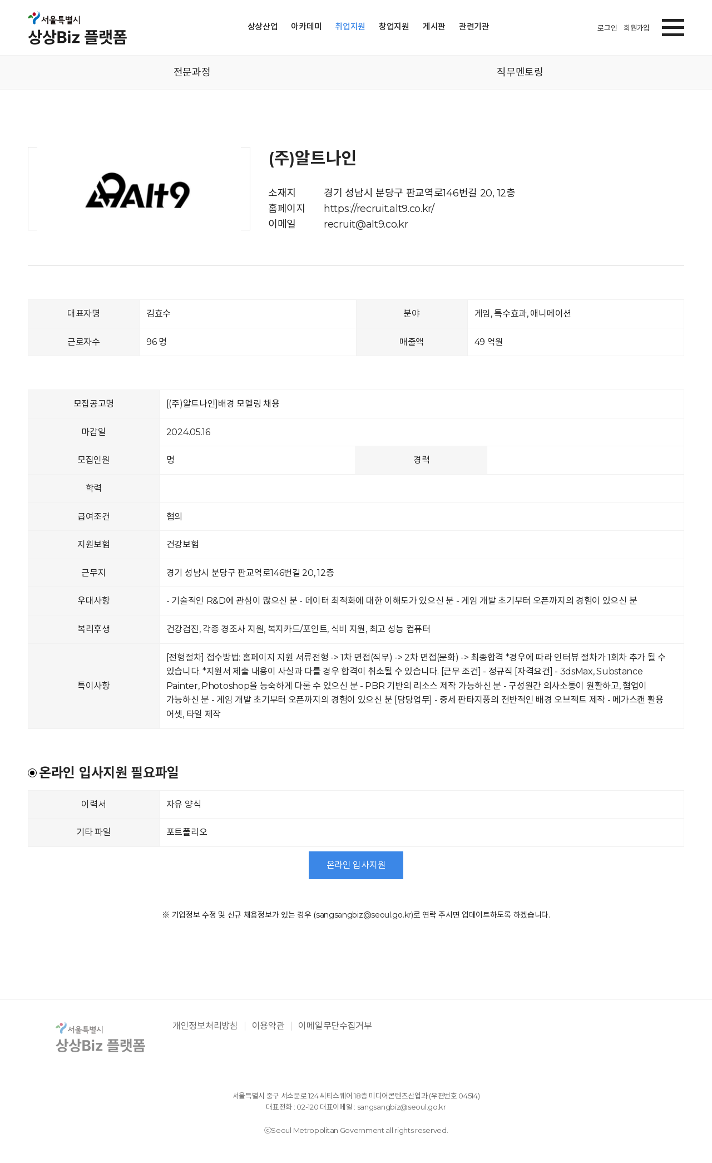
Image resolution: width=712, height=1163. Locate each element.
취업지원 (350, 26)
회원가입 (637, 27)
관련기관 (474, 26)
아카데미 (306, 26)
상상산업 (263, 26)
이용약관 (268, 1026)
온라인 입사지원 (356, 865)
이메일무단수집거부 (335, 1026)
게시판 (434, 26)
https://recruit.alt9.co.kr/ (379, 209)
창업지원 (394, 26)
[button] (673, 25)
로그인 (607, 27)
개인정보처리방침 (205, 1026)
